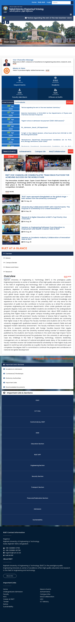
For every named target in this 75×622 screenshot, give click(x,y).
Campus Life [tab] (40, 151)
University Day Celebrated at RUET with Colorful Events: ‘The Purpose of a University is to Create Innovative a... (46, 207)
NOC (5, 597)
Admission (37, 509)
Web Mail (41, 2)
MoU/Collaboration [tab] (57, 151)
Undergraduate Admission (13, 592)
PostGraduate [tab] (20, 102)
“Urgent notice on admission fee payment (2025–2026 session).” (43, 121)
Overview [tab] (7, 254)
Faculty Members (19, 97)
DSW (37, 433)
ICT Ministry (44, 602)
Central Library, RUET (37, 422)
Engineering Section (38, 465)
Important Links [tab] (10, 383)
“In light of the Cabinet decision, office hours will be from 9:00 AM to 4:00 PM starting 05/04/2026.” (46, 133)
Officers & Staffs (55, 97)
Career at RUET (8, 599)
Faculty (6, 594)
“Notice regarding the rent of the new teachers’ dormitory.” (41, 107)
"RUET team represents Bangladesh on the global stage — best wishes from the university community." (45, 197)
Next (7, 22)
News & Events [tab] (9, 151)
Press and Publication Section (37, 498)
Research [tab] (7, 272)
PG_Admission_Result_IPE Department (34, 127)
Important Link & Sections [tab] (13, 365)
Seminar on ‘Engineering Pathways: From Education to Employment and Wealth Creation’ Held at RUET (43, 228)
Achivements (45, 592)
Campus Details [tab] (10, 263)
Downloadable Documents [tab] (14, 387)
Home (34, 2)
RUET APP (37, 455)
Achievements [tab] (25, 151)
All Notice (70, 102)
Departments (19, 85)
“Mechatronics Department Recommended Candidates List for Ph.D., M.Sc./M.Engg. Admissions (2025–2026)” (46, 140)
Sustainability (37, 520)
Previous (3, 22)
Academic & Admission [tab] (12, 369)
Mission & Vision (19, 68)
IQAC (37, 400)
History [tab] (7, 258)
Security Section (37, 476)
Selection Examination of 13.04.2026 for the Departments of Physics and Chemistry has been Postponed (46, 114)
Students (55, 85)
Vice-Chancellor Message (23, 60)
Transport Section (37, 487)
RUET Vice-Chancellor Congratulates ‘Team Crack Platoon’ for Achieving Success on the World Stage (37, 176)
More (14, 63)
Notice (5, 604)
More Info (10, 576)
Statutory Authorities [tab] (12, 378)
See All (70, 151)
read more (9, 192)
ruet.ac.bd (9, 555)
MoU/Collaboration (47, 597)
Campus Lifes (45, 594)
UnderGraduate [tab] (7, 102)
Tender (6, 602)
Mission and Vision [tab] (10, 267)
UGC (41, 599)
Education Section (37, 444)
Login (49, 2)
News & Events (45, 589)
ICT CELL (37, 411)
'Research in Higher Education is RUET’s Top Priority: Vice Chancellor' (44, 218)
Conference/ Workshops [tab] (13, 374)
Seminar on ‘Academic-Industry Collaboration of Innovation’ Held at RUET (46, 238)
